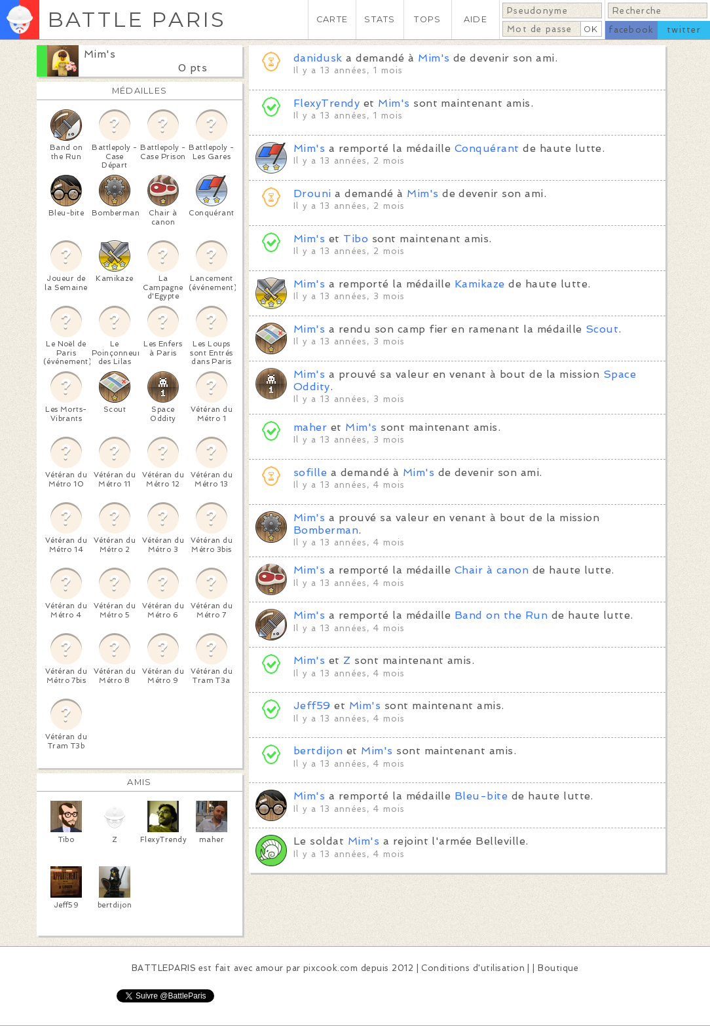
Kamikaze (480, 284)
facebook (631, 30)
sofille (310, 472)
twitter (684, 30)
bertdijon (318, 750)
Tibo (355, 238)
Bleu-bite (481, 796)
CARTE (332, 19)
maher (310, 427)
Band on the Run (501, 615)
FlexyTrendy (326, 103)
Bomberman (325, 530)
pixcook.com (330, 968)
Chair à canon (492, 570)
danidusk (318, 58)
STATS (379, 19)
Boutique (558, 968)
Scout (602, 329)
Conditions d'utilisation (473, 968)
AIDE (475, 19)
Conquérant (487, 148)
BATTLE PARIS (136, 19)
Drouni (312, 193)
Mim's (99, 54)
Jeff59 (312, 705)
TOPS (427, 19)
